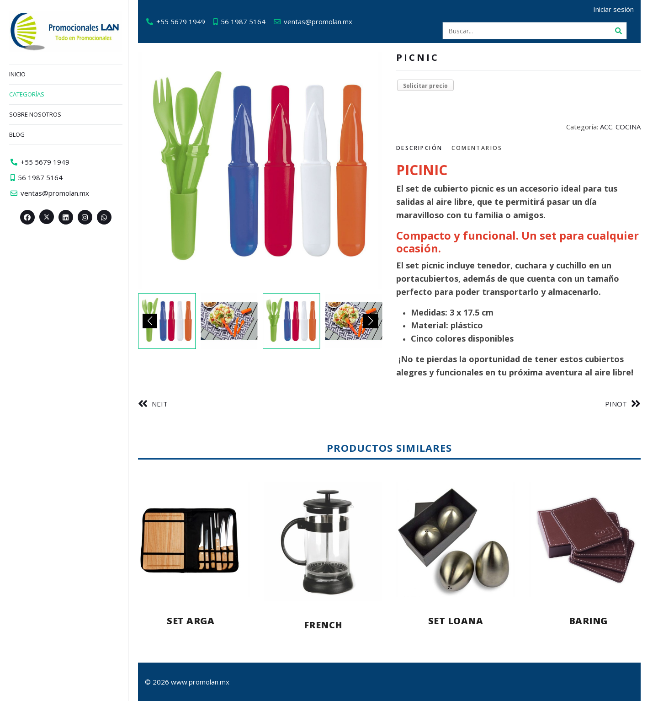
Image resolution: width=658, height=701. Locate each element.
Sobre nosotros (35, 114)
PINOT (620, 403)
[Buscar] (622, 30)
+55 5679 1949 (184, 21)
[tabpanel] (522, 270)
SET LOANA (459, 621)
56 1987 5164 (246, 21)
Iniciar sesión (617, 9)
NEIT (163, 403)
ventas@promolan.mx (321, 21)
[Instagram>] (85, 217)
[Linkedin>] (65, 217)
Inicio (17, 74)
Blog (17, 134)
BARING (592, 621)
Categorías (26, 94)
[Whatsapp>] (104, 217)
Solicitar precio (429, 86)
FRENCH (327, 625)
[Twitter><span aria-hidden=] (46, 216)
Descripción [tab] (423, 148)
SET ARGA (194, 621)
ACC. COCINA (624, 126)
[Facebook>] (27, 217)
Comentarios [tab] (480, 148)
